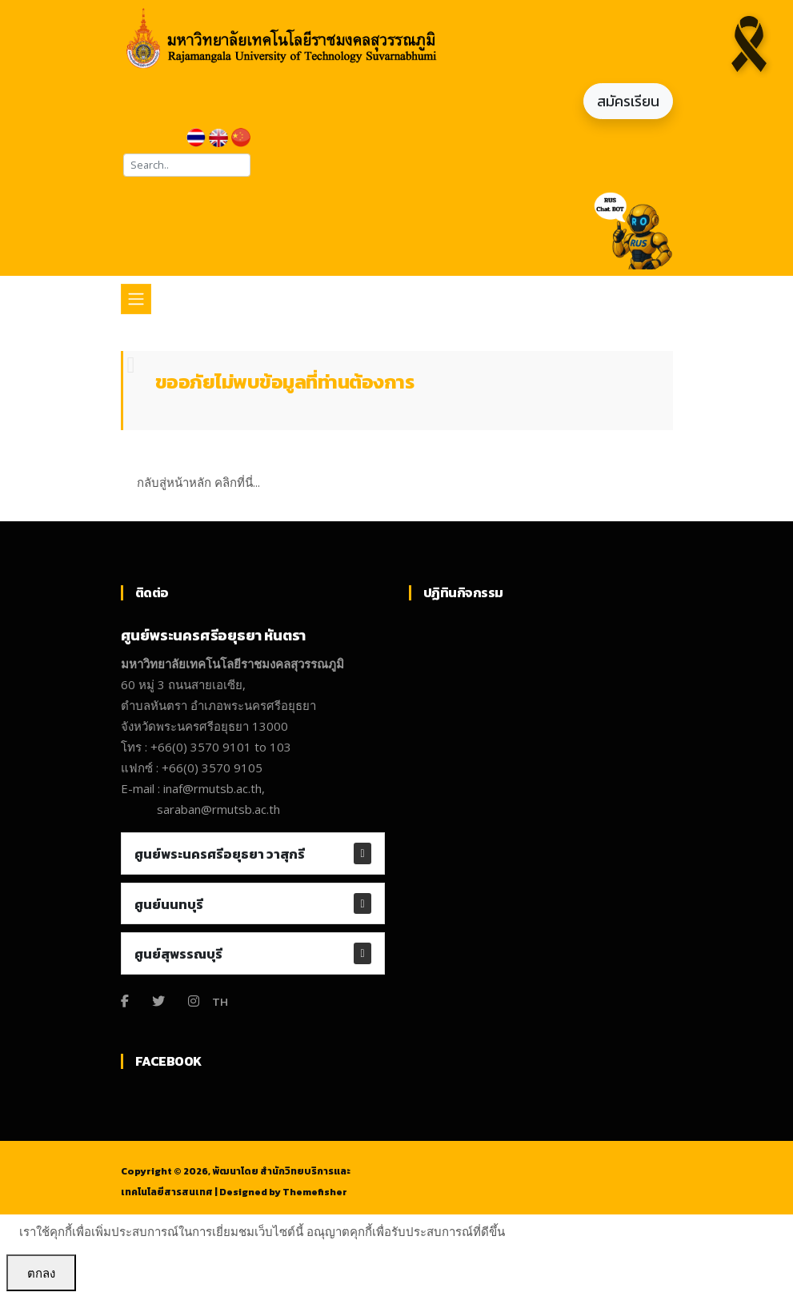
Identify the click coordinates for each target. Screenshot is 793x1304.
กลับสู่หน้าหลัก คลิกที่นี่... (198, 482)
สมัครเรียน (628, 101)
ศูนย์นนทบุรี (168, 904)
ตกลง (41, 1273)
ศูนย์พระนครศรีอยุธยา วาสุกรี (219, 853)
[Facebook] (124, 1001)
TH (220, 1001)
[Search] (186, 165)
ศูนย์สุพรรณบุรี (178, 953)
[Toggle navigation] (136, 299)
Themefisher (314, 1192)
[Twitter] (158, 1001)
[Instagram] (194, 1001)
